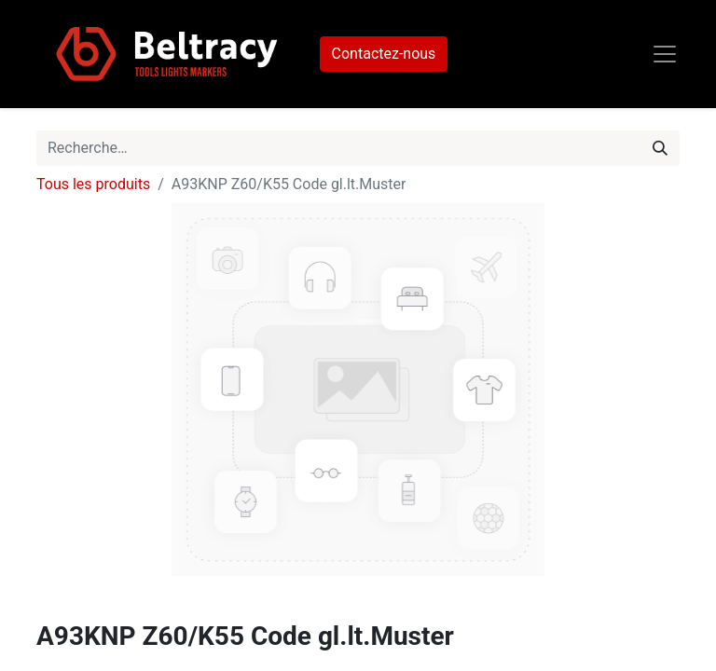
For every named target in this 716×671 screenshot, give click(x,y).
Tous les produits (93, 184)
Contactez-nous (384, 53)
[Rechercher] (660, 148)
